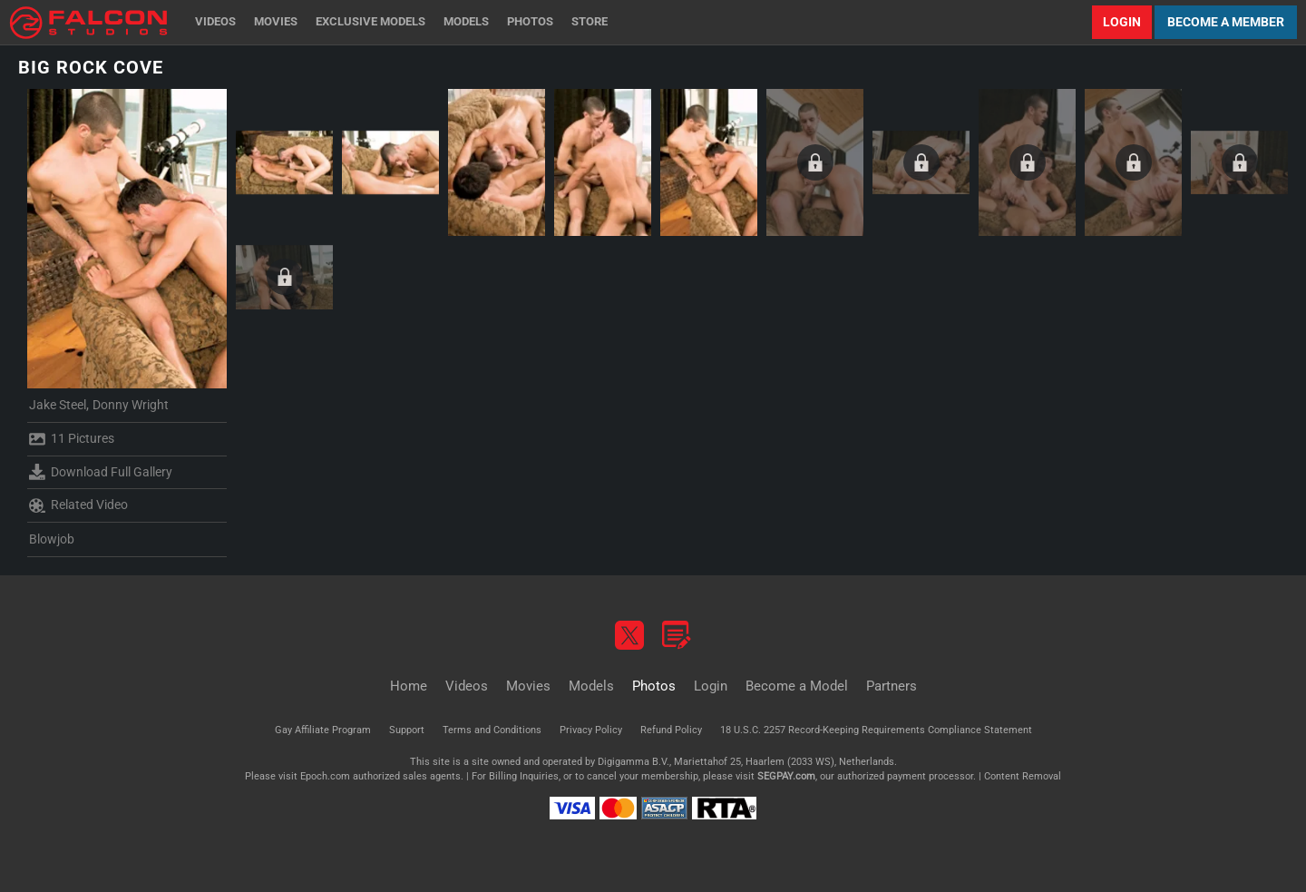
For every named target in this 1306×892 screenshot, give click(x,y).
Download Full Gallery (100, 472)
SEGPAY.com (786, 776)
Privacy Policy (591, 730)
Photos (530, 21)
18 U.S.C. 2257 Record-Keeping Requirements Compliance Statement (876, 730)
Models (466, 21)
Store (589, 21)
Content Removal (1022, 776)
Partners (891, 686)
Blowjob (51, 539)
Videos (215, 21)
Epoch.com (325, 776)
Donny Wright (131, 404)
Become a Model (797, 686)
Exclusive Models (370, 21)
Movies (275, 21)
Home (408, 686)
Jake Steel (57, 404)
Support (406, 730)
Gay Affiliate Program (323, 730)
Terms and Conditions (492, 730)
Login (1122, 22)
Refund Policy (671, 730)
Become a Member (1225, 22)
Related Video (78, 505)
